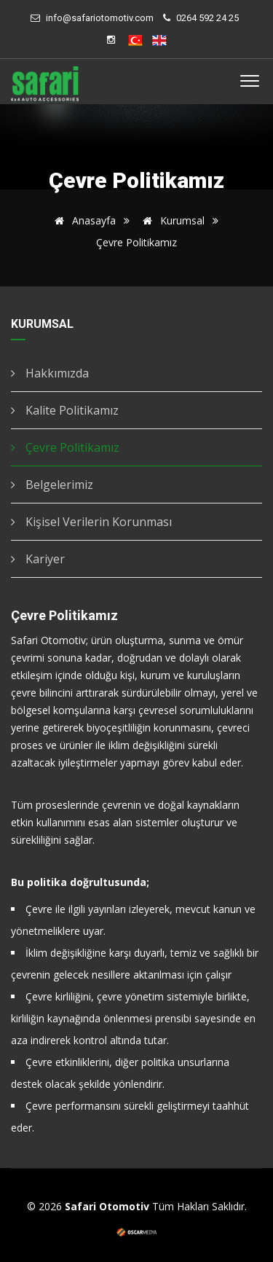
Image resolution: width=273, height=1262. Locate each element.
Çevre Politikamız (65, 447)
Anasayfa (83, 220)
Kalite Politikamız (65, 410)
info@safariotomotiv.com (100, 17)
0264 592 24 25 (207, 17)
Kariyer (38, 559)
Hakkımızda (50, 373)
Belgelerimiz (52, 485)
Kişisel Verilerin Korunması (91, 522)
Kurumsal (171, 220)
